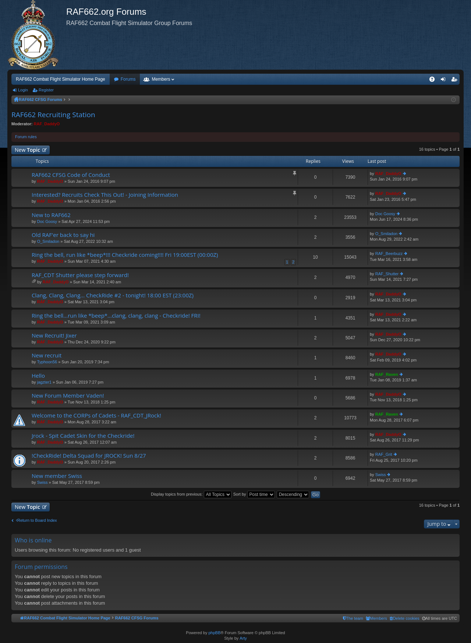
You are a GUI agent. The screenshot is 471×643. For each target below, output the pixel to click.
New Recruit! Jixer (54, 335)
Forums (128, 79)
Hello (38, 375)
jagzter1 (44, 382)
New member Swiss (57, 475)
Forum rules (26, 136)
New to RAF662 (51, 215)
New (27, 149)
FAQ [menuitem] (434, 81)
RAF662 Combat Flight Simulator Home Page (60, 79)
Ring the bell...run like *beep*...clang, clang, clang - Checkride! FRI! (116, 315)
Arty (243, 638)
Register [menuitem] (456, 81)
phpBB (214, 632)
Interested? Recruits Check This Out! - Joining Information (105, 194)
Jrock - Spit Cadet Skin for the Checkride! (83, 435)
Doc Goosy (47, 221)
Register (46, 90)
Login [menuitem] (445, 81)
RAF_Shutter (387, 274)
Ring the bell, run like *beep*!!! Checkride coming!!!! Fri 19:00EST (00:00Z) (125, 254)
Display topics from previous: (191, 494)
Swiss (42, 482)
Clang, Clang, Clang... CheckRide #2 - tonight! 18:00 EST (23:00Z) (113, 295)
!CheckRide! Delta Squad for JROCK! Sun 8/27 (89, 455)
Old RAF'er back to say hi (63, 234)
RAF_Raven (386, 374)
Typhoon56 (47, 362)
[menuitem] (404, 618)
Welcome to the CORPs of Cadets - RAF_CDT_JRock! (96, 415)
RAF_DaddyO (47, 124)
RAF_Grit (383, 454)
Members (161, 79)
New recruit (46, 355)
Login (23, 90)
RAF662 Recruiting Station (53, 114)
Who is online (33, 540)
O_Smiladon (48, 241)
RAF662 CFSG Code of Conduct (71, 174)
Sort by (254, 494)
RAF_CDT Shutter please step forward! (80, 275)
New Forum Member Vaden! (68, 395)
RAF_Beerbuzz (389, 253)
